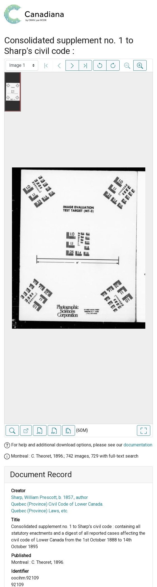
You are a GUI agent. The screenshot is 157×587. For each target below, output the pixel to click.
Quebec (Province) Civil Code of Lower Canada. (57, 504)
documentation (138, 445)
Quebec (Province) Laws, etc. (39, 510)
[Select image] (22, 65)
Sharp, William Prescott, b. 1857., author (49, 497)
